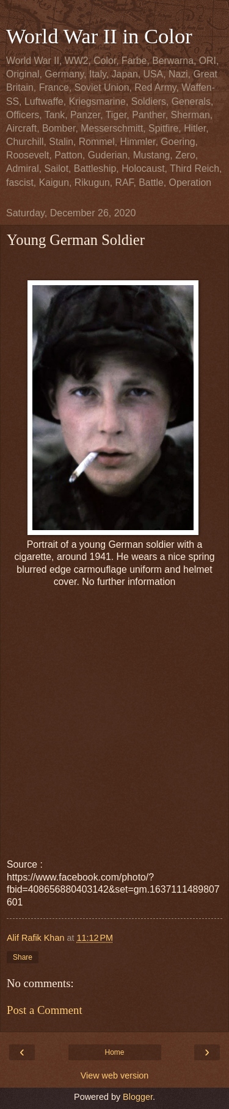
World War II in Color (99, 36)
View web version (115, 1075)
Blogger (138, 1097)
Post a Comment (44, 1010)
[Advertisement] (114, 708)
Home (114, 1052)
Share (22, 957)
